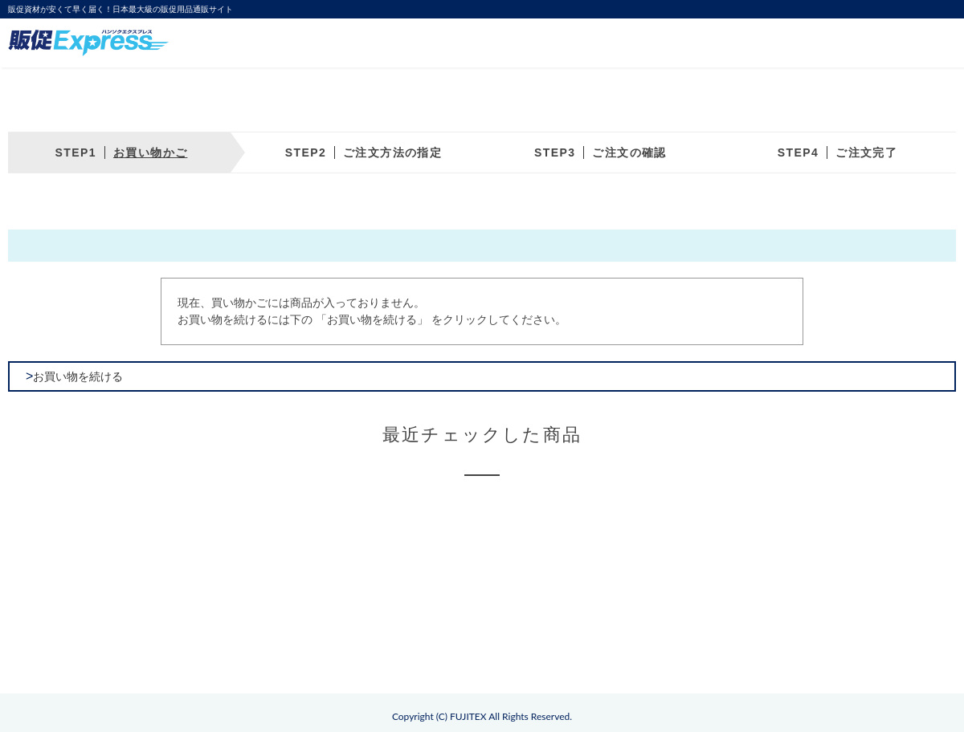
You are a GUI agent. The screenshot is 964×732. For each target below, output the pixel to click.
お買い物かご (150, 152)
